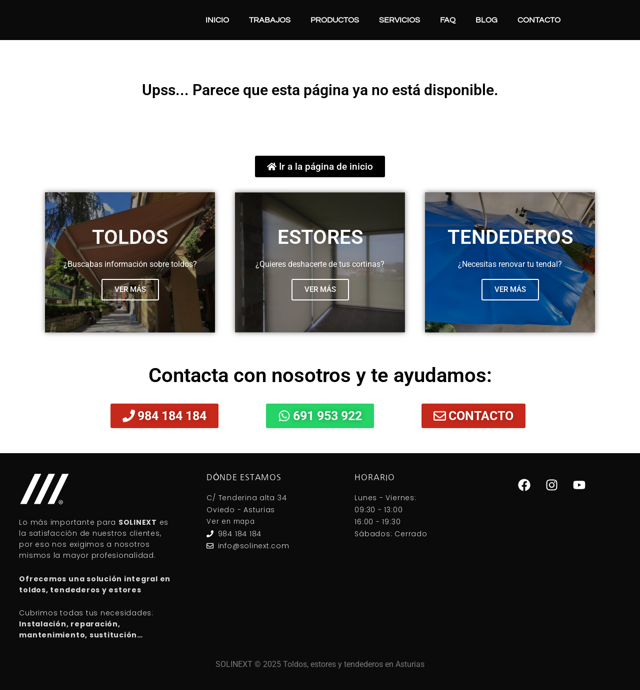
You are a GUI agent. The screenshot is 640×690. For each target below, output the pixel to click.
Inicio (217, 20)
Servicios (399, 20)
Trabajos (269, 20)
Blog (487, 20)
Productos (334, 20)
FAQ (448, 20)
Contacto (539, 20)
